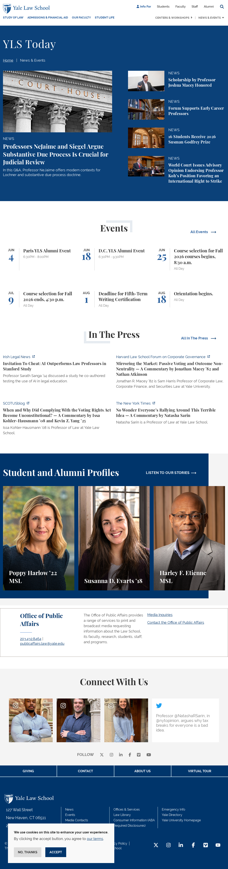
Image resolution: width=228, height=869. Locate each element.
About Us (142, 771)
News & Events (209, 17)
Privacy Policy (117, 843)
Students (163, 6)
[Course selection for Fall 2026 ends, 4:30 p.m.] (38, 299)
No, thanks (27, 852)
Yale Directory (172, 815)
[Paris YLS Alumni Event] (38, 259)
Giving (28, 771)
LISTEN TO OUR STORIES (168, 473)
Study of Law (13, 17)
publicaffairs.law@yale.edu (42, 643)
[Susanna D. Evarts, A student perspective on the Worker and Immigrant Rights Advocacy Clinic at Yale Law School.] (114, 538)
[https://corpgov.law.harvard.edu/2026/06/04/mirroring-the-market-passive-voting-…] (170, 373)
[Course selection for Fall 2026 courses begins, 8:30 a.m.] (189, 259)
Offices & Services (127, 809)
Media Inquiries (160, 615)
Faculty (181, 6)
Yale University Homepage (181, 820)
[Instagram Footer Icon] (168, 845)
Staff (195, 6)
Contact (85, 771)
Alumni (209, 6)
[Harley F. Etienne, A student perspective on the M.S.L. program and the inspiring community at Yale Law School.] (189, 538)
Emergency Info (173, 809)
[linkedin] (121, 755)
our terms (95, 839)
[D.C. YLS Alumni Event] (114, 259)
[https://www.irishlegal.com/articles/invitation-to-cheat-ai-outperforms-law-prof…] (57, 370)
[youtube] (149, 755)
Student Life (104, 17)
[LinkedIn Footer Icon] (180, 845)
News (69, 809)
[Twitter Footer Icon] (155, 845)
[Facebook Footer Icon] (193, 845)
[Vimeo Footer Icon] (205, 845)
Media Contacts (76, 820)
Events (70, 815)
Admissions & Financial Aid (47, 17)
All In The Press (195, 338)
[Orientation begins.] (189, 299)
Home (8, 60)
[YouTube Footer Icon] (217, 845)
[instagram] (111, 755)
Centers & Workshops (172, 17)
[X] (102, 755)
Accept (55, 852)
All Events (199, 232)
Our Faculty (81, 17)
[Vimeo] (139, 755)
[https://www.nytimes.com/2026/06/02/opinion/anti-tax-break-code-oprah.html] (170, 414)
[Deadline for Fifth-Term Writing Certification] (114, 299)
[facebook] (130, 755)
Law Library (122, 815)
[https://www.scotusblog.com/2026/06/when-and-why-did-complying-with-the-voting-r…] (57, 419)
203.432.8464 (30, 639)
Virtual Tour (199, 771)
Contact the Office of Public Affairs (175, 622)
